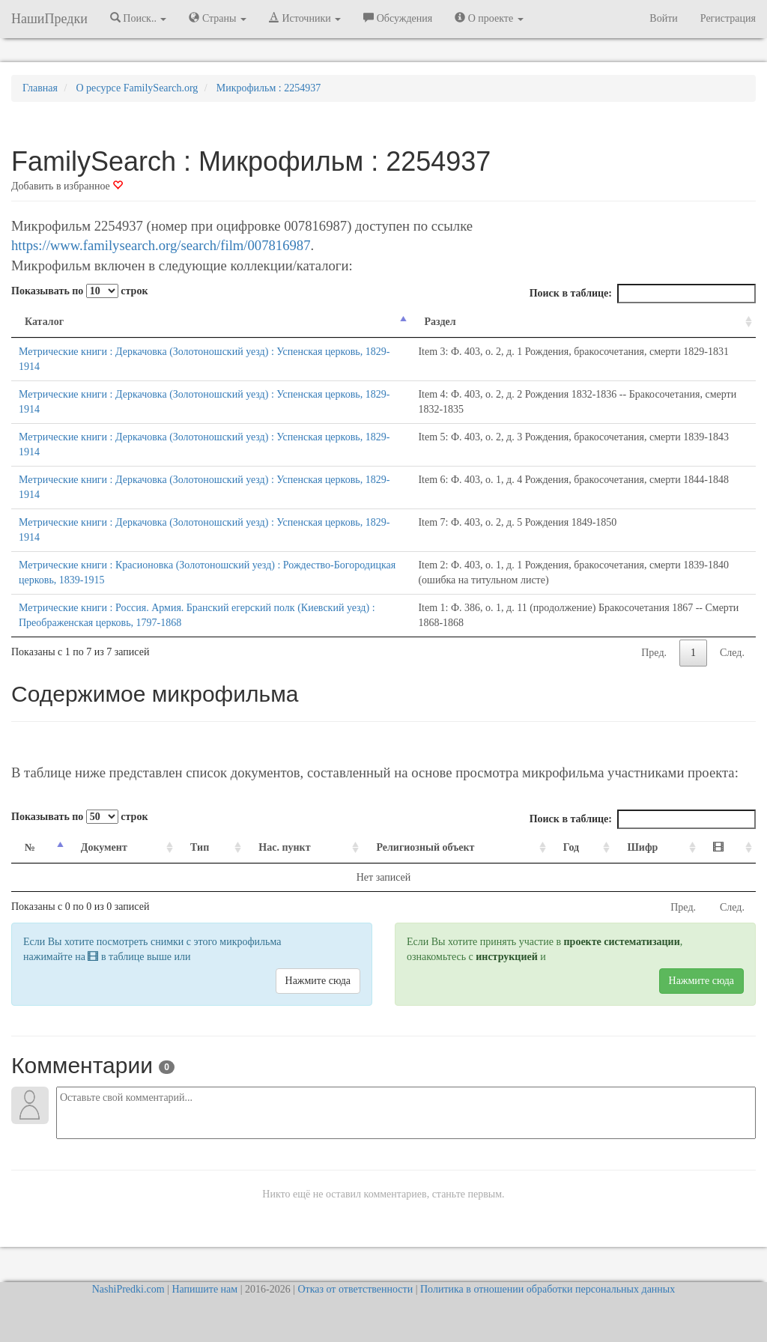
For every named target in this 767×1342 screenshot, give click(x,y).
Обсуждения (397, 18)
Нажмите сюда (318, 980)
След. (732, 652)
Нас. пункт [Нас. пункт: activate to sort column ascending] (284, 847)
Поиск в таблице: (643, 293)
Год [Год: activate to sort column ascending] (571, 847)
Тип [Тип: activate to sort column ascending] (199, 847)
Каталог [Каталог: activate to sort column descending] (44, 321)
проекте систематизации (622, 941)
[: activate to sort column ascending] (728, 848)
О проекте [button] (489, 18)
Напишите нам (204, 1289)
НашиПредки (49, 18)
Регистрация (728, 18)
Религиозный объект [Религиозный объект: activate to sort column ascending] (425, 847)
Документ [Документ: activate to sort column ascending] (104, 847)
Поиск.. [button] (138, 18)
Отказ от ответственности (355, 1289)
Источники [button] (305, 18)
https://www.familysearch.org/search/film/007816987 (160, 245)
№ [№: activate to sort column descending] (30, 847)
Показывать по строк (79, 291)
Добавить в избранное (67, 186)
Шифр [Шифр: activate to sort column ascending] (642, 847)
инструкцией (506, 956)
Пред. (654, 652)
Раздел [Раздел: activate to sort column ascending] (439, 321)
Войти (663, 18)
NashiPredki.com (128, 1289)
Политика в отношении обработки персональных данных (547, 1289)
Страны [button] (217, 18)
